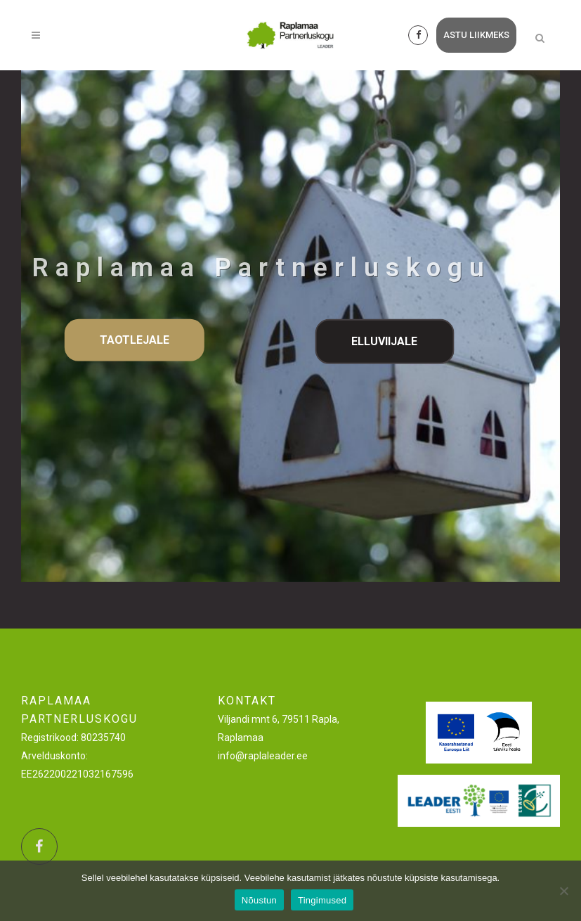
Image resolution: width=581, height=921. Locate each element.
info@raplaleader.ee (263, 755)
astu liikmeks (476, 35)
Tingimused (322, 900)
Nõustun (259, 900)
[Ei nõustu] (563, 891)
